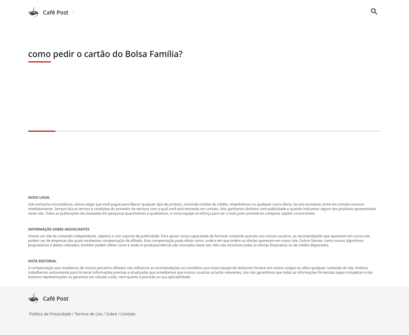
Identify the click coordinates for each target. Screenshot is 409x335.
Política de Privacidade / (52, 314)
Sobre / (113, 314)
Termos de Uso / (90, 314)
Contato (128, 314)
